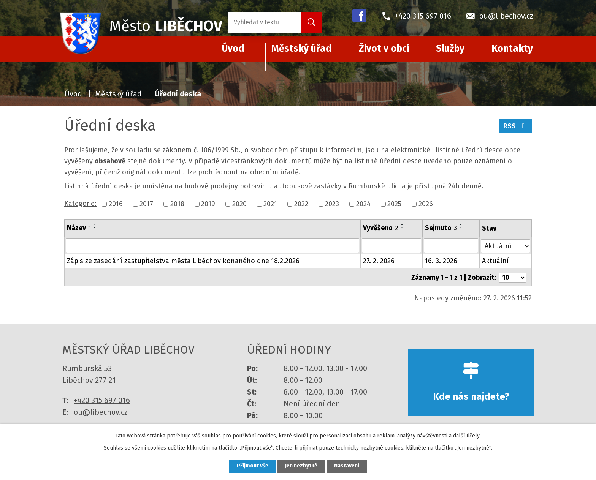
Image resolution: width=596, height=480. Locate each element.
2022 (301, 204)
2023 (332, 204)
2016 (116, 204)
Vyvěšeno (381, 228)
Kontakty (512, 48)
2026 (425, 204)
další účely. (466, 435)
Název (79, 228)
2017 (146, 204)
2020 (239, 204)
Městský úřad (301, 48)
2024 (363, 204)
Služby (450, 48)
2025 (394, 204)
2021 (270, 204)
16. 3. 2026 (441, 261)
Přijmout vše (252, 466)
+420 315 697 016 (102, 399)
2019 (208, 204)
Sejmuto (441, 228)
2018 (177, 204)
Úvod (73, 93)
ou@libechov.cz (101, 410)
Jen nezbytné (301, 466)
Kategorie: (80, 203)
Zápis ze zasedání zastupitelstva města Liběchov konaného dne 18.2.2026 (183, 261)
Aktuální (495, 261)
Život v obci (384, 48)
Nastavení (347, 466)
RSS (515, 126)
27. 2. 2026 (379, 261)
